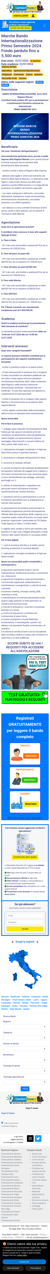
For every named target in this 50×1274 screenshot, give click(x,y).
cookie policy (22, 1255)
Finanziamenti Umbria (10, 1212)
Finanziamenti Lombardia (12, 1183)
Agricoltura (7, 70)
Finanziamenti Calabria (11, 1159)
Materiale (36, 1191)
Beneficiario (8, 1054)
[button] (33, 15)
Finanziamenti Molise (10, 1188)
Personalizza (35, 1268)
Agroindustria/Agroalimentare (27, 70)
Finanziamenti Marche (10, 1186)
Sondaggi (36, 1206)
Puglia (44, 1003)
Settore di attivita (11, 1043)
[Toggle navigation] (44, 25)
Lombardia (6, 1003)
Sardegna (5, 1006)
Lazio (35, 1000)
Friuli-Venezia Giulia (21, 1000)
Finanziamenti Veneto (10, 1220)
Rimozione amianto (40, 1200)
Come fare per (38, 1159)
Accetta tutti (24, 1262)
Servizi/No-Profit (9, 78)
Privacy (43, 1234)
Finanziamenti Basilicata (11, 1157)
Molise (25, 1003)
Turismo (22, 78)
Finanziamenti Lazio (9, 1177)
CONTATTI (19, 1237)
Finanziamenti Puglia (10, 1194)
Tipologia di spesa (11, 1066)
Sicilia (15, 1006)
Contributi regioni (39, 1180)
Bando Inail (37, 1154)
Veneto (26, 1009)
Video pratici (37, 1209)
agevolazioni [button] (21, 16)
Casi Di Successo (39, 1157)
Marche (39, 82)
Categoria (7, 1032)
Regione (7, 1021)
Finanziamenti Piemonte (11, 1191)
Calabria (25, 996)
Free (34, 1183)
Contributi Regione (9, 1126)
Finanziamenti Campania (11, 1162)
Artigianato (7, 74)
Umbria (5, 85)
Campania (36, 996)
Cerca (25, 1089)
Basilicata (15, 996)
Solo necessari (13, 1268)
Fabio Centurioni (11, 1123)
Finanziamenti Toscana (11, 1203)
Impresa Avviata (9, 67)
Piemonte (35, 1003)
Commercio (19, 74)
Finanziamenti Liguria (10, 1180)
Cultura (29, 74)
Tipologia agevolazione (13, 1077)
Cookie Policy (7, 1237)
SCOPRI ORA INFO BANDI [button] (20, 28)
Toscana (23, 1006)
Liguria (44, 1000)
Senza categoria (39, 1203)
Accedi (25, 929)
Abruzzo (5, 996)
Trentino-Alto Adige (38, 1006)
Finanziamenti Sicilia (10, 1200)
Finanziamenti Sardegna (11, 1197)
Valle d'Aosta (15, 1009)
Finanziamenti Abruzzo (11, 1154)
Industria (38, 74)
